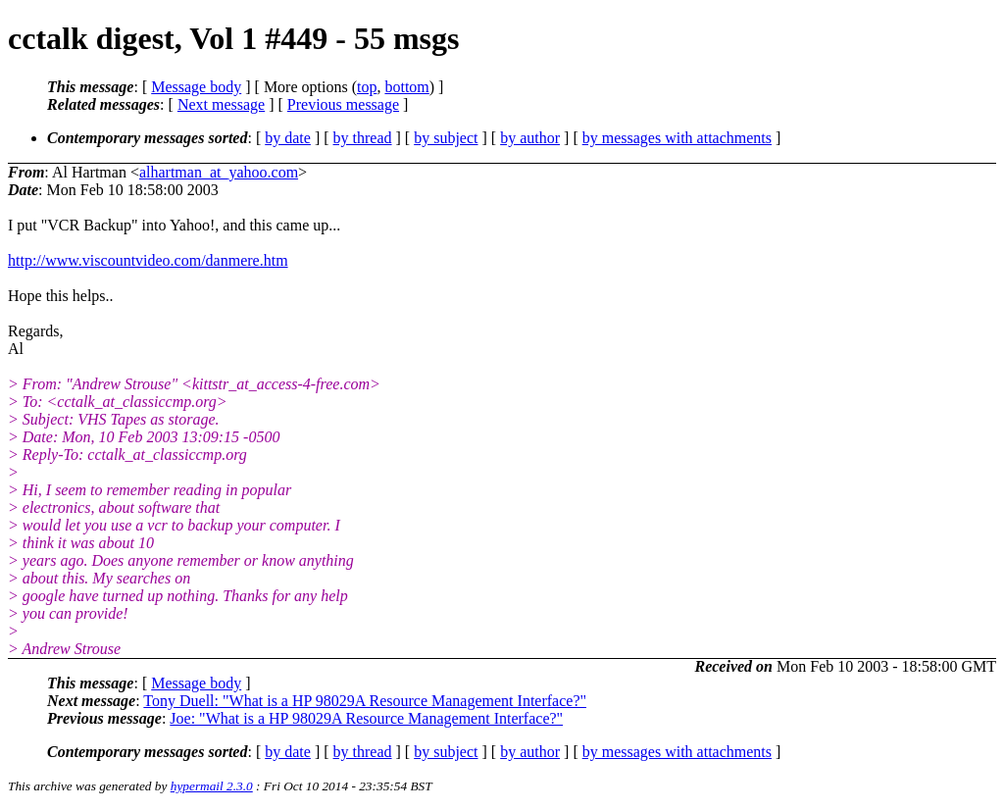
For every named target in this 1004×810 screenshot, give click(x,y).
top (366, 86)
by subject (445, 137)
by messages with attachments (677, 137)
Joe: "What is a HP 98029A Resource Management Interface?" (366, 718)
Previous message (343, 104)
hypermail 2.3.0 (212, 786)
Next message (221, 104)
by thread (362, 137)
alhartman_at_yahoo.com (218, 172)
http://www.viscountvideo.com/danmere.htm (148, 260)
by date (288, 137)
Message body (196, 86)
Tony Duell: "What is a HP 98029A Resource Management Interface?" (364, 700)
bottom (406, 86)
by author (530, 137)
